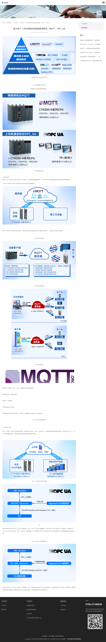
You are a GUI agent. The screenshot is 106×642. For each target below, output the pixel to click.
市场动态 (84, 28)
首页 (4, 22)
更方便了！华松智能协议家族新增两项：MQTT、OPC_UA (35, 22)
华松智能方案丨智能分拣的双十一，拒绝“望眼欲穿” (91, 56)
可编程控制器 (30, 605)
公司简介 (4, 605)
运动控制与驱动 (31, 609)
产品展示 (29, 601)
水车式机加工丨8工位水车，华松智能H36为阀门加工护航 (91, 44)
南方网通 (51, 636)
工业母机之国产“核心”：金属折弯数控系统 (91, 60)
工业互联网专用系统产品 (33, 618)
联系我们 (4, 609)
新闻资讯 (9, 22)
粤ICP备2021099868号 (74, 639)
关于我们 (4, 601)
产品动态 (15, 22)
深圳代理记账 (59, 636)
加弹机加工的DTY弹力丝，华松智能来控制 (91, 52)
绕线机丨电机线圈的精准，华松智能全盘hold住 (91, 40)
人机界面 (29, 613)
